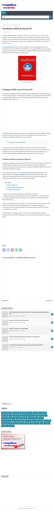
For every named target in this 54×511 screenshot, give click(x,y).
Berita (35, 412)
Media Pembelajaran (7, 423)
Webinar (40, 420)
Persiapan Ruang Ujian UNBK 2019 (15, 187)
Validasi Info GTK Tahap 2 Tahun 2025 (19, 320)
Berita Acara (47, 420)
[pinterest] (12, 250)
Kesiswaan (4, 415)
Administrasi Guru (6, 412)
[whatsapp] (16, 250)
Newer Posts (5, 300)
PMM (45, 415)
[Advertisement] (27, 116)
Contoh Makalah (6, 420)
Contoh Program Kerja (28, 415)
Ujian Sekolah (17, 415)
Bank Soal (28, 420)
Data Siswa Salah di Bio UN (13, 189)
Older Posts (49, 300)
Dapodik (22, 412)
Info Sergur (16, 412)
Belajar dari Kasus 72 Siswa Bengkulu (18, 328)
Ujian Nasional (42, 412)
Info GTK (37, 423)
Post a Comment (6, 32)
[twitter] (8, 250)
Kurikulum (29, 412)
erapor (27, 423)
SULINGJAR (47, 423)
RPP (17, 418)
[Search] (25, 17)
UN (21, 418)
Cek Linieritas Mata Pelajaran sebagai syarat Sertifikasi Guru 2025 (26, 345)
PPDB (23, 420)
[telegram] (20, 250)
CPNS (25, 418)
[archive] (6, 404)
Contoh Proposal (32, 418)
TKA (3, 425)
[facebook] (4, 250)
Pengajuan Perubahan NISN (16, 142)
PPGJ (41, 415)
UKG (37, 415)
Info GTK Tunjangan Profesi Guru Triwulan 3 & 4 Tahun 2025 (24, 336)
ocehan (12, 425)
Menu (3, 12)
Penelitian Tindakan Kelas (8, 418)
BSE (31, 423)
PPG (41, 423)
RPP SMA (41, 418)
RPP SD (15, 423)
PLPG (10, 415)
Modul (34, 420)
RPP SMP (21, 423)
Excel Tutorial (15, 420)
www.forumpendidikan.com (29, 508)
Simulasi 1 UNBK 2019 (12, 185)
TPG (7, 425)
